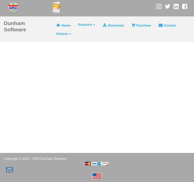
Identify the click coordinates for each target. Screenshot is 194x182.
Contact (167, 25)
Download (113, 25)
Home (63, 25)
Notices (63, 34)
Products (86, 25)
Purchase (141, 25)
